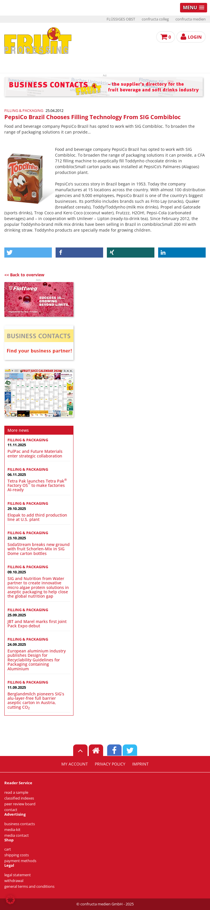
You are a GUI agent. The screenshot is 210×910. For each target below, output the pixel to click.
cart (7, 849)
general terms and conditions (29, 886)
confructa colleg (155, 19)
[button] (28, 252)
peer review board (19, 804)
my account (74, 764)
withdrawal (13, 880)
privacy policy (110, 764)
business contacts (19, 823)
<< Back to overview (24, 274)
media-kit (12, 829)
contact (10, 809)
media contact (16, 835)
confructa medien (190, 19)
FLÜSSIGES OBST (121, 19)
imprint (140, 764)
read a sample (16, 792)
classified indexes (19, 798)
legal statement (17, 875)
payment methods (20, 860)
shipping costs (16, 855)
